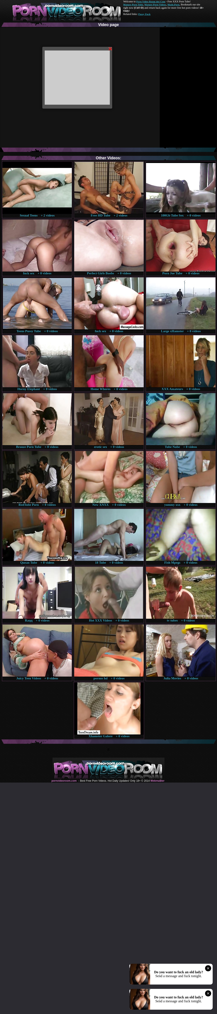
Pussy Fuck (144, 14)
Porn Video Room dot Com (150, 1)
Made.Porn (173, 4)
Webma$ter (157, 780)
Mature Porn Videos (155, 4)
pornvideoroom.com (64, 780)
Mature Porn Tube (133, 4)
